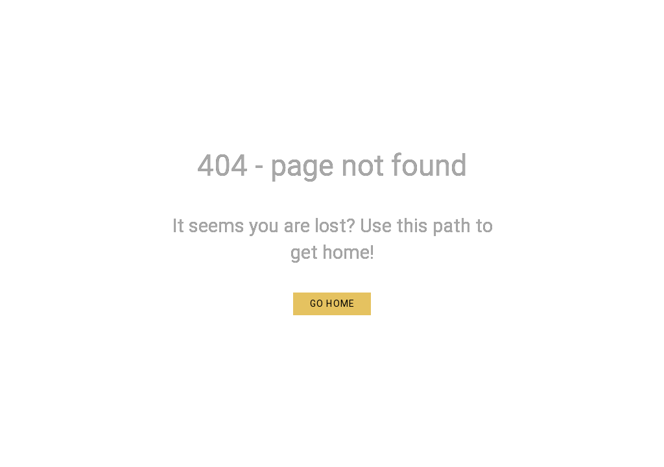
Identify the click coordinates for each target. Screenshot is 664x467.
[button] (332, 304)
